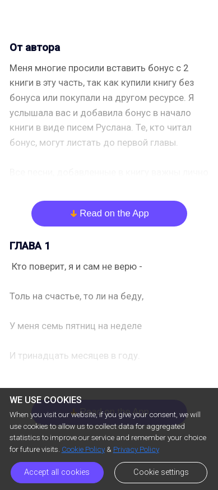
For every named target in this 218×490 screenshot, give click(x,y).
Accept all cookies (57, 472)
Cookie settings (161, 472)
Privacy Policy (136, 449)
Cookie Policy (83, 449)
